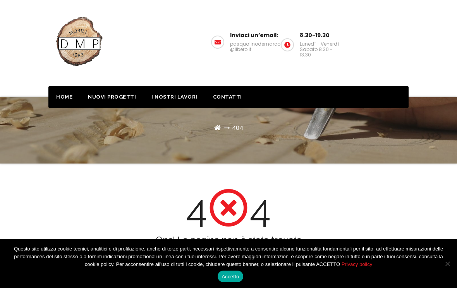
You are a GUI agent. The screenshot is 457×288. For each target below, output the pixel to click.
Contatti (227, 97)
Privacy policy (357, 264)
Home (64, 97)
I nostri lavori (174, 97)
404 (237, 128)
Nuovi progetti (112, 97)
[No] (447, 264)
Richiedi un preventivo (401, 39)
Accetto (230, 276)
